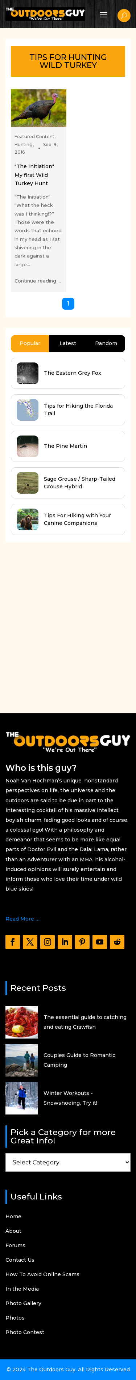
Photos (15, 1318)
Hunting (24, 144)
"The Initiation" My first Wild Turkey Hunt (34, 175)
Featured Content (34, 136)
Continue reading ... (38, 281)
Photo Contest (24, 1333)
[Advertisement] (68, 621)
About (13, 1231)
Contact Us (19, 1260)
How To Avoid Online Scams (42, 1275)
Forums (15, 1246)
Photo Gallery (23, 1304)
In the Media (22, 1289)
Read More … (22, 919)
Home (13, 1217)
